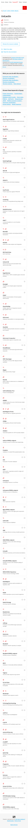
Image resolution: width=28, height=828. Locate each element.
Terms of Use (18, 820)
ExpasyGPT (15, 2)
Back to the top (14, 824)
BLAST (4, 10)
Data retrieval (17, 83)
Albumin (16, 10)
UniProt (9, 10)
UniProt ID (11, 99)
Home (2, 2)
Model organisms (16, 104)
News (20, 2)
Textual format (19, 99)
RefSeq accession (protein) (14, 100)
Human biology (7, 104)
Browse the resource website (10, 44)
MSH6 (12, 10)
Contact (25, 2)
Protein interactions (8, 93)
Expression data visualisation (10, 76)
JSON (4, 100)
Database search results (9, 97)
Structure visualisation (9, 78)
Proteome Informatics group (17, 57)
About (6, 2)
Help (10, 2)
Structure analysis (8, 83)
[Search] (25, 8)
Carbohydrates (18, 93)
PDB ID (5, 99)
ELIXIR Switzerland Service (16, 62)
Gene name (20, 97)
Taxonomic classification (9, 102)
